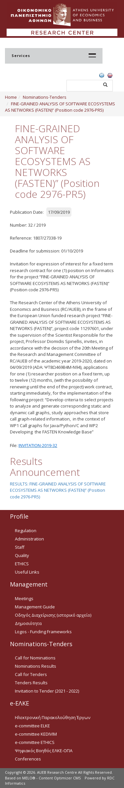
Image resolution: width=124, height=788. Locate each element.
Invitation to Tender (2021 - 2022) (47, 691)
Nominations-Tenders (44, 97)
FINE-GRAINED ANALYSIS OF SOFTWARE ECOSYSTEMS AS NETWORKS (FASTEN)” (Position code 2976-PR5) (60, 107)
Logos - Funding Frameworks (43, 632)
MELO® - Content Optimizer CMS (51, 777)
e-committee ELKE (32, 726)
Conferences (28, 759)
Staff (19, 547)
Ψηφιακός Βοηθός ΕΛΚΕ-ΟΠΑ (43, 751)
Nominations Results (35, 666)
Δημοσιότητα (28, 623)
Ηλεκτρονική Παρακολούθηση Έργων (52, 717)
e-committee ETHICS (35, 742)
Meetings (24, 598)
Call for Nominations (35, 658)
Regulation (25, 531)
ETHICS (22, 564)
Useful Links (27, 572)
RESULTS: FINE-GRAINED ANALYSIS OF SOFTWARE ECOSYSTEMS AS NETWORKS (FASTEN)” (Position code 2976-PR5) (58, 490)
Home (11, 97)
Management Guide (35, 607)
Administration (29, 539)
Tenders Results (31, 683)
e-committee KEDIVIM (36, 734)
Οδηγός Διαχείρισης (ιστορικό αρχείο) (53, 615)
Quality (22, 555)
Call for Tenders (31, 674)
